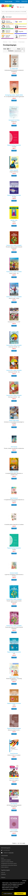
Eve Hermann (14, 803)
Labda (14, 705)
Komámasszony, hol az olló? (14, 321)
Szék (14, 653)
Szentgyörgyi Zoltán (10, 95)
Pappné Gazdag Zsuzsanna (14, 145)
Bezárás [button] (24, 880)
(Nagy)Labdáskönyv (14, 171)
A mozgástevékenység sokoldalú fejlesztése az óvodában (14, 500)
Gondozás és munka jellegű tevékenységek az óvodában (14, 422)
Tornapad (14, 196)
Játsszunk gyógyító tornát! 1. (14, 730)
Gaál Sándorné (14, 498)
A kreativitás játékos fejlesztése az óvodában (14, 524)
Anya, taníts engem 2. (14, 780)
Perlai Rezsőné (14, 753)
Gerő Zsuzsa (14, 446)
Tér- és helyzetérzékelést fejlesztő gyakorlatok (14, 96)
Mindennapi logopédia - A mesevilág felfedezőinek (14, 679)
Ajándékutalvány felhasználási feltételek (9, 865)
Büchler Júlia (14, 220)
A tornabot (14, 146)
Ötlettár (14, 221)
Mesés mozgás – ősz (14, 273)
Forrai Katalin (14, 830)
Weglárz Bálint (19, 95)
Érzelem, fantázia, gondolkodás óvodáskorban (14, 448)
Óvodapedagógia (21, 41)
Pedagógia (15, 41)
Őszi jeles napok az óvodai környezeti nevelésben (14, 247)
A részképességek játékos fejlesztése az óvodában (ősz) (14, 474)
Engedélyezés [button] (20, 893)
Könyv (10, 41)
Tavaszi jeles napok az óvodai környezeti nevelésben (14, 628)
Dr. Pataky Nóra (14, 68)
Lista (8, 49)
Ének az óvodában (14, 831)
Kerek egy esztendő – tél (14, 346)
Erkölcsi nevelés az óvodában (14, 755)
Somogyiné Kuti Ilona (14, 120)
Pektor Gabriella (14, 170)
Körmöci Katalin (14, 573)
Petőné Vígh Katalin (14, 420)
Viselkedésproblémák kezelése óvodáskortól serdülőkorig (14, 71)
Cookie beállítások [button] (7, 893)
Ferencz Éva (9, 245)
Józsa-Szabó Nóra (14, 677)
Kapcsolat (11, 852)
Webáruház (5, 41)
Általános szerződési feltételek (7, 861)
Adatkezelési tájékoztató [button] (8, 889)
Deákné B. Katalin (14, 778)
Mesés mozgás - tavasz (14, 298)
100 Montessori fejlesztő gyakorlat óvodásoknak (14, 806)
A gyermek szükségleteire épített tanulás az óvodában (14, 575)
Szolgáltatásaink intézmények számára (9, 863)
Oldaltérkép (3, 874)
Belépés (18, 1)
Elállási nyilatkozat (4, 867)
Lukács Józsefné (17, 245)
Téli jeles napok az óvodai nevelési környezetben (14, 601)
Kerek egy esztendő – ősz (14, 371)
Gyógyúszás (14, 121)
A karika (14, 549)
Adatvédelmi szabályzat (6, 860)
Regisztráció (24, 1)
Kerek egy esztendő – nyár (14, 397)
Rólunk (2, 858)
